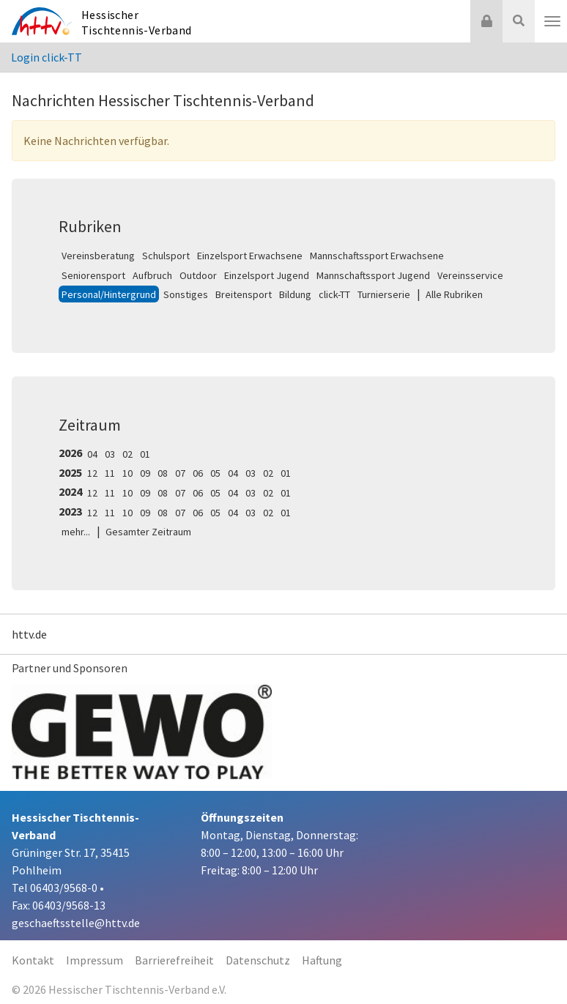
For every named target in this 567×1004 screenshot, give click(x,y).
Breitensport (243, 294)
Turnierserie (383, 294)
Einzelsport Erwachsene (250, 255)
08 (163, 473)
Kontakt (33, 960)
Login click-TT (46, 57)
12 (92, 473)
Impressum (94, 960)
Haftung (322, 960)
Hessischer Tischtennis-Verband (136, 22)
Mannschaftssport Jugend (373, 275)
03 (110, 454)
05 (215, 473)
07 (180, 473)
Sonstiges (185, 294)
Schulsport (166, 255)
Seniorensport (93, 275)
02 (127, 454)
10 (127, 473)
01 (145, 454)
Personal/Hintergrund (109, 294)
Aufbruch (152, 275)
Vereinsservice (470, 275)
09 (145, 473)
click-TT (334, 294)
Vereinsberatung (98, 255)
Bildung (295, 294)
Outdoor (198, 275)
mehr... (76, 531)
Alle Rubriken (454, 294)
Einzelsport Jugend (266, 275)
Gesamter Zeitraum (148, 531)
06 (198, 473)
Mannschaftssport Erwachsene (377, 255)
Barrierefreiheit (174, 960)
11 (110, 473)
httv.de (29, 634)
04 (92, 454)
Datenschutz (258, 960)
